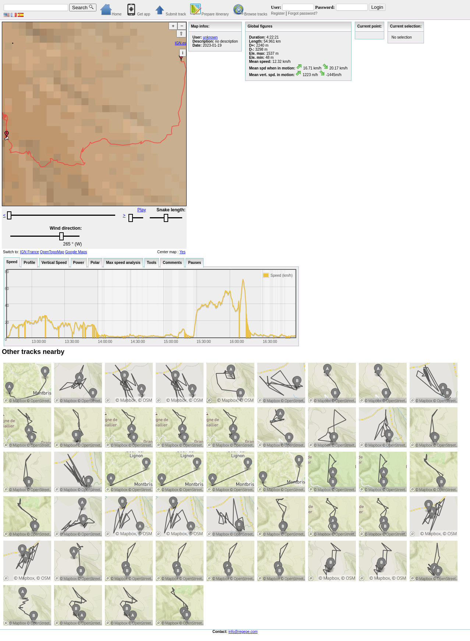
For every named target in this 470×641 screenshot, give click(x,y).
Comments (172, 263)
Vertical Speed (54, 263)
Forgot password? (302, 13)
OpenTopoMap (52, 252)
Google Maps (76, 252)
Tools (151, 263)
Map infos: (200, 26)
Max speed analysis (123, 263)
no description (226, 41)
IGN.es (180, 43)
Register (278, 13)
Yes (182, 252)
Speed (11, 262)
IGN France (29, 252)
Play (141, 209)
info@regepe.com (243, 632)
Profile (29, 263)
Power (78, 263)
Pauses (194, 263)
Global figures (260, 26)
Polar (95, 263)
